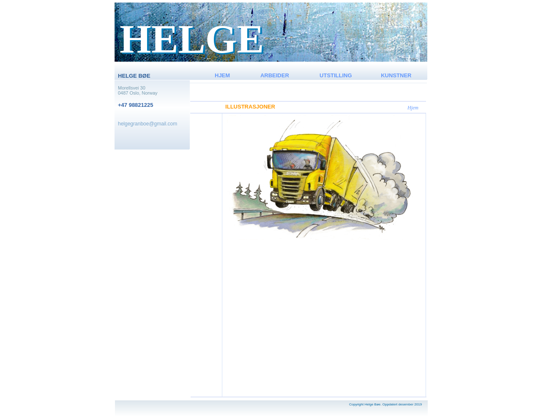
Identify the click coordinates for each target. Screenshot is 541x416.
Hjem (412, 108)
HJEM (222, 75)
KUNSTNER (396, 75)
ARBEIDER (274, 75)
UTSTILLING (336, 75)
